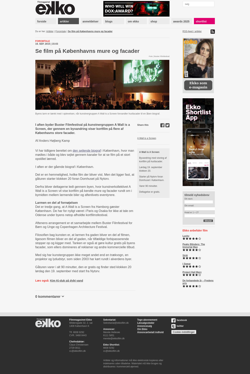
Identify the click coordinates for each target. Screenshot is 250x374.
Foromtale (60, 31)
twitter (177, 326)
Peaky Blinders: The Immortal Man (194, 245)
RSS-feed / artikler (192, 31)
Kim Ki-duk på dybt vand (66, 280)
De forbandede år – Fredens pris (198, 282)
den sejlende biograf (87, 150)
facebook (179, 320)
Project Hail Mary (192, 272)
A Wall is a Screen (146, 138)
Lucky (186, 236)
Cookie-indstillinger (184, 332)
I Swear (187, 263)
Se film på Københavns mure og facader (90, 31)
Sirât (185, 255)
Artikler (50, 31)
